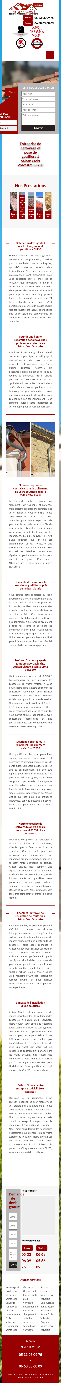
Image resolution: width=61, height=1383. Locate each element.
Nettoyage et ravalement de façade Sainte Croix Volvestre (12, 1295)
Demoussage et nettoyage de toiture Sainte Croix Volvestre (47, 1310)
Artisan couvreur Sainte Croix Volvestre (47, 1293)
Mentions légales (30, 1377)
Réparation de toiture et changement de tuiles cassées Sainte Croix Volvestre (30, 1318)
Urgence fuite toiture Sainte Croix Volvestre (30, 1297)
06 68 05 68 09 (44, 23)
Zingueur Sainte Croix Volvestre (47, 1326)
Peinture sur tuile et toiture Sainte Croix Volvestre (13, 1314)
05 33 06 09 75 (44, 18)
